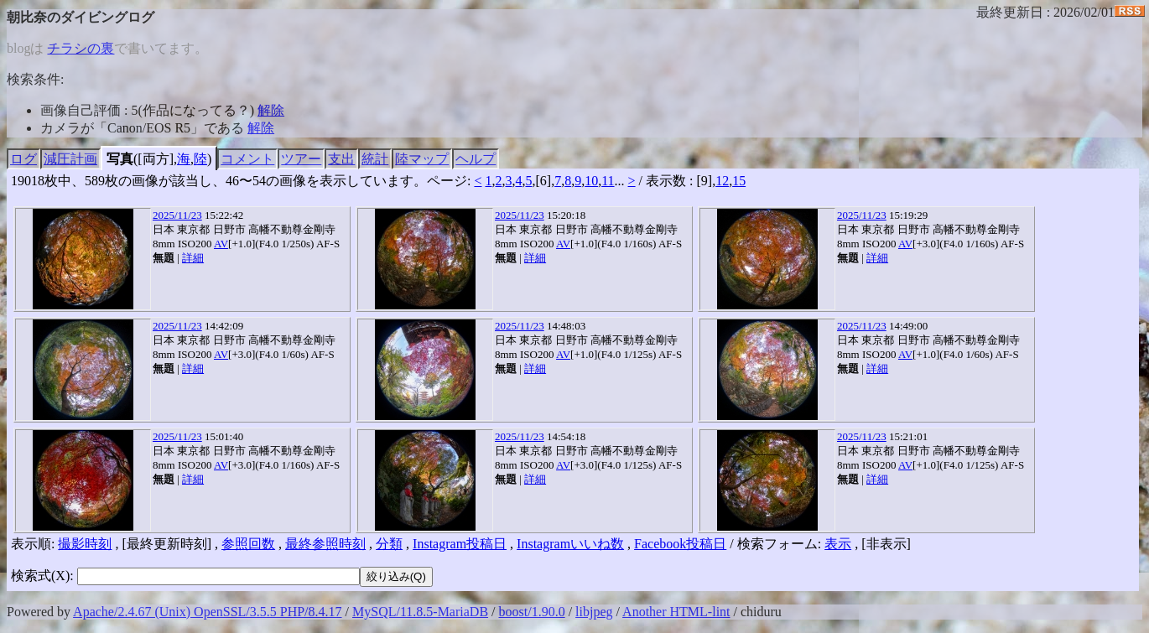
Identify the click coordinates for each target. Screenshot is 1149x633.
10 (591, 181)
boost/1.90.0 (532, 611)
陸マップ (422, 159)
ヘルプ (475, 159)
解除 (270, 110)
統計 (374, 159)
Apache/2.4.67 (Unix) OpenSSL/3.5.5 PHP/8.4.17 (207, 611)
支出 (341, 159)
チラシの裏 (80, 48)
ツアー (301, 159)
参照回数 (248, 544)
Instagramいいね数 (570, 544)
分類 (389, 544)
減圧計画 (70, 159)
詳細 (193, 258)
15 (739, 181)
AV (221, 243)
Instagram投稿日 (460, 544)
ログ (23, 159)
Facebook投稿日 (680, 544)
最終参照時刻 (325, 544)
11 (607, 181)
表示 (837, 544)
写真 (120, 159)
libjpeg (593, 611)
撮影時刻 (85, 544)
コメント (247, 159)
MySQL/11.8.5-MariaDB (420, 611)
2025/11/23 (177, 215)
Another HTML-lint (676, 611)
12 (722, 181)
